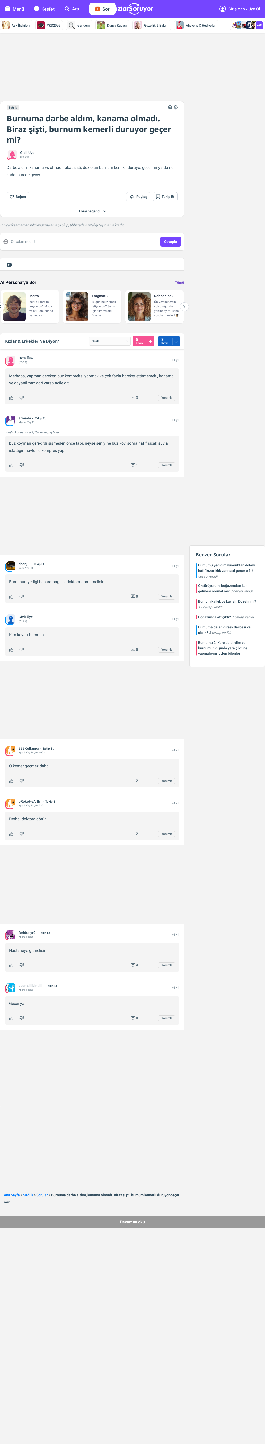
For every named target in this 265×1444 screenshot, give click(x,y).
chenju (24, 564)
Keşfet (44, 9)
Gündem (78, 25)
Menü (14, 9)
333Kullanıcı (29, 748)
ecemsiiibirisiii (30, 986)
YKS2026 (48, 25)
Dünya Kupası (112, 25)
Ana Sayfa (12, 1195)
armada (25, 418)
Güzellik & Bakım (151, 25)
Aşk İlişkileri (16, 25)
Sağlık (13, 107)
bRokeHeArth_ (30, 801)
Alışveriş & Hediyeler (196, 25)
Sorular (42, 1195)
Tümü (179, 282)
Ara (72, 8)
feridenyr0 (27, 933)
